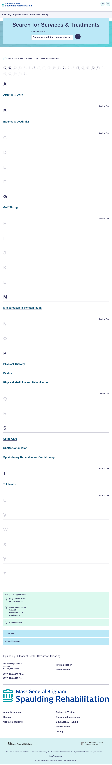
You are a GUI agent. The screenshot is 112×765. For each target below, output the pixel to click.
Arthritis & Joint (13, 94)
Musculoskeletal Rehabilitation (22, 308)
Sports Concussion (15, 448)
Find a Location (64, 665)
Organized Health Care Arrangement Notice (88, 752)
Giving (59, 732)
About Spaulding (12, 713)
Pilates (7, 373)
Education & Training (67, 722)
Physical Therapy (14, 364)
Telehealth (9, 484)
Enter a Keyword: (38, 31)
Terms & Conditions (22, 752)
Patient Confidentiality (39, 752)
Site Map (9, 752)
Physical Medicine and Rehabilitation (26, 382)
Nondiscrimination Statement (60, 752)
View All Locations (12, 642)
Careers (7, 718)
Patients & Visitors (65, 713)
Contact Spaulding (13, 722)
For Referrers (63, 727)
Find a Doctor (10, 634)
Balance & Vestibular (16, 121)
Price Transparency (56, 757)
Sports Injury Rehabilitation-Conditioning (29, 457)
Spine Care (10, 439)
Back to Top (103, 106)
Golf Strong (10, 207)
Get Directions (14, 616)
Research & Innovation (68, 718)
